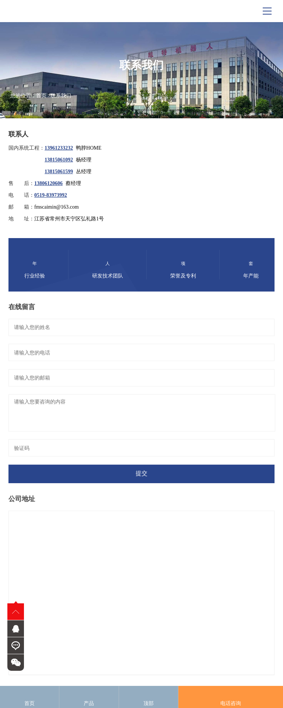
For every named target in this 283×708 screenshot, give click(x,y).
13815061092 (59, 160)
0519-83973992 (50, 195)
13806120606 (48, 183)
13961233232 (59, 148)
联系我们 (60, 95)
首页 (41, 95)
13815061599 (59, 171)
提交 (141, 475)
